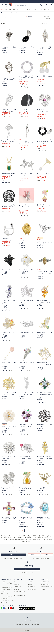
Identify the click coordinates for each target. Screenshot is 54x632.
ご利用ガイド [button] (47, 555)
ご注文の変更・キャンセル (26, 572)
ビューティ (20, 9)
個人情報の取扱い (45, 584)
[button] (2, 5)
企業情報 (30, 582)
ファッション (27, 9)
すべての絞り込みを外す (47, 23)
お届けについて (17, 586)
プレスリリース (31, 586)
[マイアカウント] (46, 5)
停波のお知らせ (4, 593)
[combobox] (26, 5)
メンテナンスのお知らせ (6, 596)
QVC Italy (35, 622)
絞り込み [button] (29, 16)
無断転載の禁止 (4, 598)
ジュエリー (50, 9)
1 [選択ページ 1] (24, 530)
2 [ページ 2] (26, 530)
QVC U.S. (18, 622)
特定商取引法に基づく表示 (47, 586)
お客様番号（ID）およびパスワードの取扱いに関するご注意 (7, 589)
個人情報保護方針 (45, 582)
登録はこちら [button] (13, 555)
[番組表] (6, 5)
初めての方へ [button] (34, 555)
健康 (45, 9)
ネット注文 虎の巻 (45, 558)
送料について (17, 584)
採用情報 (30, 584)
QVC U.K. (23, 622)
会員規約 (43, 589)
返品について (17, 589)
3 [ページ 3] (28, 530)
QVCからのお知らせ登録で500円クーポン (13, 558)
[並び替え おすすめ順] (48, 18)
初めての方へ (17, 582)
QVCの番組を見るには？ (19, 595)
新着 (6, 9)
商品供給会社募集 (32, 589)
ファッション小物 (37, 9)
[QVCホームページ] (1, 13)
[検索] (41, 5)
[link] (12, 17)
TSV (2, 9)
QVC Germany (29, 622)
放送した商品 (12, 9)
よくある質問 (36, 558)
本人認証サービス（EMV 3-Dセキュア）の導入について (6, 583)
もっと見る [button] (26, 630)
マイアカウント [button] (27, 569)
